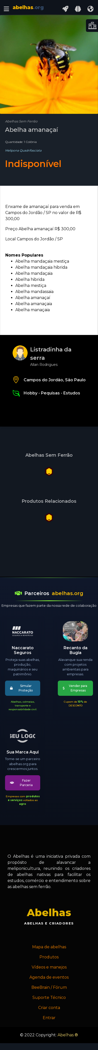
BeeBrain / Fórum (49, 987)
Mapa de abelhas (49, 946)
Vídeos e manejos (49, 967)
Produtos (49, 957)
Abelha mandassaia (34, 291)
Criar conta (49, 1007)
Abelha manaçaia (32, 309)
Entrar (49, 1017)
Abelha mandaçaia (34, 273)
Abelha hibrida (29, 279)
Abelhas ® (68, 1035)
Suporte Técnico (49, 997)
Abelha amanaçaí (32, 297)
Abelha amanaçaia (33, 303)
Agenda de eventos (49, 977)
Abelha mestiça (30, 285)
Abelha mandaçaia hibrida (41, 267)
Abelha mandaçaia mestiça (42, 261)
